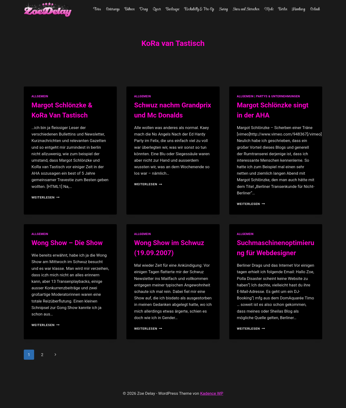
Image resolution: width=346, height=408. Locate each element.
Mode (268, 9)
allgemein (39, 96)
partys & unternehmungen (278, 96)
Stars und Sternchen (246, 9)
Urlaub (315, 9)
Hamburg (298, 9)
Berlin (282, 9)
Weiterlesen (45, 197)
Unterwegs (113, 9)
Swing (223, 9)
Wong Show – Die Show (67, 243)
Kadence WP (211, 393)
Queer (157, 9)
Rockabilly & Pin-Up (199, 9)
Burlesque (172, 9)
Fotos (97, 9)
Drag (143, 9)
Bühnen (129, 9)
